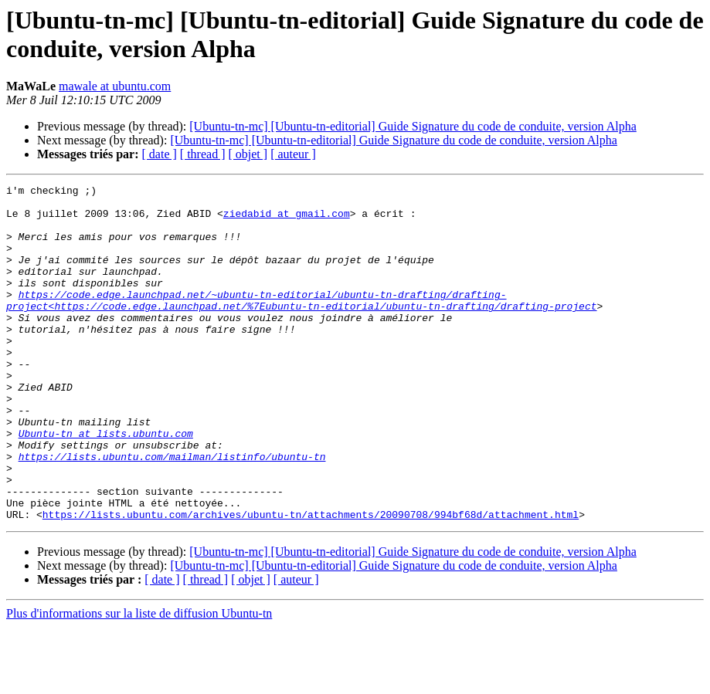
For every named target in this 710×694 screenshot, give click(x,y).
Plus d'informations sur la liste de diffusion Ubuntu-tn (139, 680)
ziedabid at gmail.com (286, 220)
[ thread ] (203, 154)
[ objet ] (247, 154)
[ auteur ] (293, 154)
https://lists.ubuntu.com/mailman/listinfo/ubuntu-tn (172, 512)
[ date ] (159, 154)
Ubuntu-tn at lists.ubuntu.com (106, 484)
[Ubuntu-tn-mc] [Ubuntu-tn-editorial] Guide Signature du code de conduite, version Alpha (413, 126)
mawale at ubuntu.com (115, 86)
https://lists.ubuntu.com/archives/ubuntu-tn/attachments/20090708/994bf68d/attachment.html (310, 581)
